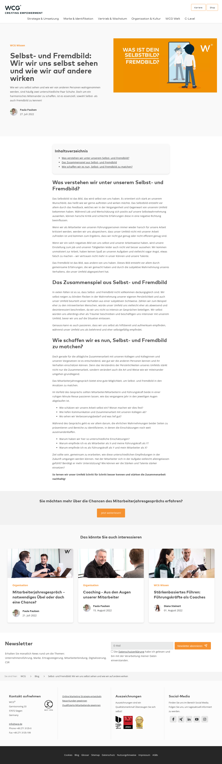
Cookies (68, 755)
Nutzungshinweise (126, 755)
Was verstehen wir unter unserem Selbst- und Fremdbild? (95, 158)
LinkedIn (189, 719)
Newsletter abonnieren (189, 646)
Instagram (204, 719)
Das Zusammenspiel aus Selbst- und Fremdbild (89, 162)
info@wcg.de (15, 723)
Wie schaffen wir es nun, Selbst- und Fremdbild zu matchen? (97, 166)
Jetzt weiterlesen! (111, 512)
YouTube (196, 719)
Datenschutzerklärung (131, 651)
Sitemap (95, 755)
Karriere (198, 7)
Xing (181, 719)
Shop (212, 7)
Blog (77, 755)
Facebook (173, 719)
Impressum (144, 755)
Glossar (85, 755)
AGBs (155, 755)
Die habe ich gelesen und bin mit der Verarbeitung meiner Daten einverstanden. (140, 656)
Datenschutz (108, 755)
